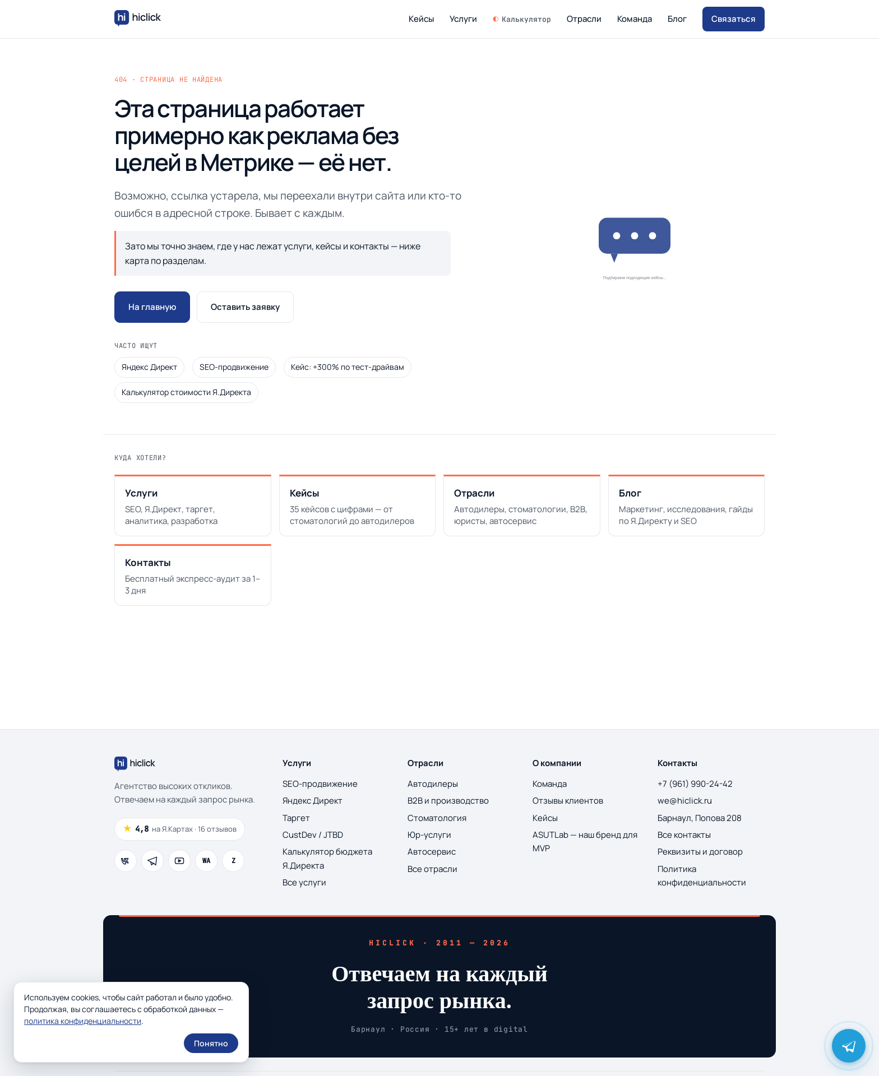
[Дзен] (233, 861)
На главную (152, 307)
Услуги (465, 19)
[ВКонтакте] (125, 861)
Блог (677, 19)
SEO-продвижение (234, 366)
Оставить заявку (245, 307)
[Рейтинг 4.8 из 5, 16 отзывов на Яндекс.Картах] (179, 829)
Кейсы (423, 19)
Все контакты (684, 835)
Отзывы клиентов (568, 800)
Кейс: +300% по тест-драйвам (347, 366)
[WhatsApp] (206, 861)
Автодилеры (433, 784)
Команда (634, 19)
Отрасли (584, 19)
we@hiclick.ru (685, 800)
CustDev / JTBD (313, 835)
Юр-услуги (429, 835)
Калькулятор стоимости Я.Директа (186, 392)
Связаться (733, 19)
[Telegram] (152, 861)
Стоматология (437, 818)
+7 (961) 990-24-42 (695, 784)
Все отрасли (432, 869)
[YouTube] (179, 861)
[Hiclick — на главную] (139, 19)
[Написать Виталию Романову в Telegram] (849, 1046)
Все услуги (304, 882)
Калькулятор (526, 19)
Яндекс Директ (149, 366)
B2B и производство (448, 800)
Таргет (296, 818)
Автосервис (432, 851)
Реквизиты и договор (700, 851)
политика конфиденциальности (82, 1020)
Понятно (211, 1043)
